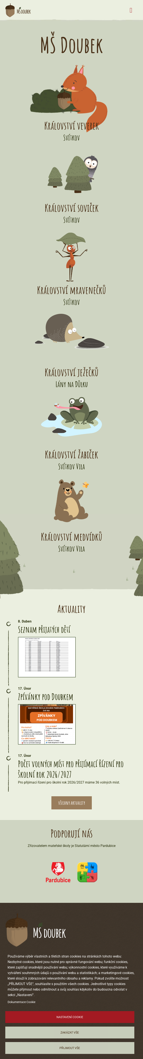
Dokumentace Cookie (21, 1002)
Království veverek (71, 125)
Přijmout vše (69, 1048)
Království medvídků (71, 536)
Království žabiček (71, 454)
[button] (47, 657)
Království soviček (72, 207)
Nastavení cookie (69, 1017)
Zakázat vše (69, 1032)
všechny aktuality (71, 803)
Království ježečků (71, 372)
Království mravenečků (71, 290)
